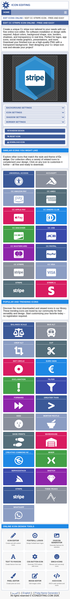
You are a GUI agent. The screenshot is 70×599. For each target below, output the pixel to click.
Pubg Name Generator (46, 592)
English (26, 592)
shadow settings (16, 116)
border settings (16, 121)
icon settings (14, 112)
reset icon (13, 136)
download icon (16, 142)
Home (6, 12)
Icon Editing (20, 4)
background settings (19, 107)
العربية (15, 592)
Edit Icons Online (13, 18)
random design (15, 130)
